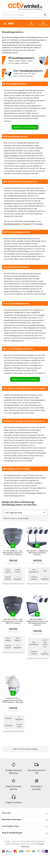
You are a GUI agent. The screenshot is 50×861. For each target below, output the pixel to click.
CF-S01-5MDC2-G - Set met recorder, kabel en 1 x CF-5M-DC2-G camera (12, 553)
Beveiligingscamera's (12, 224)
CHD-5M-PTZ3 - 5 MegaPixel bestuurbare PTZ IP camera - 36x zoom (12, 700)
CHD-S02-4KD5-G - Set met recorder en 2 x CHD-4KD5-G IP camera (12, 621)
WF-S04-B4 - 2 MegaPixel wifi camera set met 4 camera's (37, 553)
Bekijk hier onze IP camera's (25, 127)
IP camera (26, 224)
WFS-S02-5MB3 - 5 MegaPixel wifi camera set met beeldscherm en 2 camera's (37, 622)
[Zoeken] (25, 14)
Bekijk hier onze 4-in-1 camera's (25, 379)
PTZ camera (38, 224)
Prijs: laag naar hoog (25, 512)
